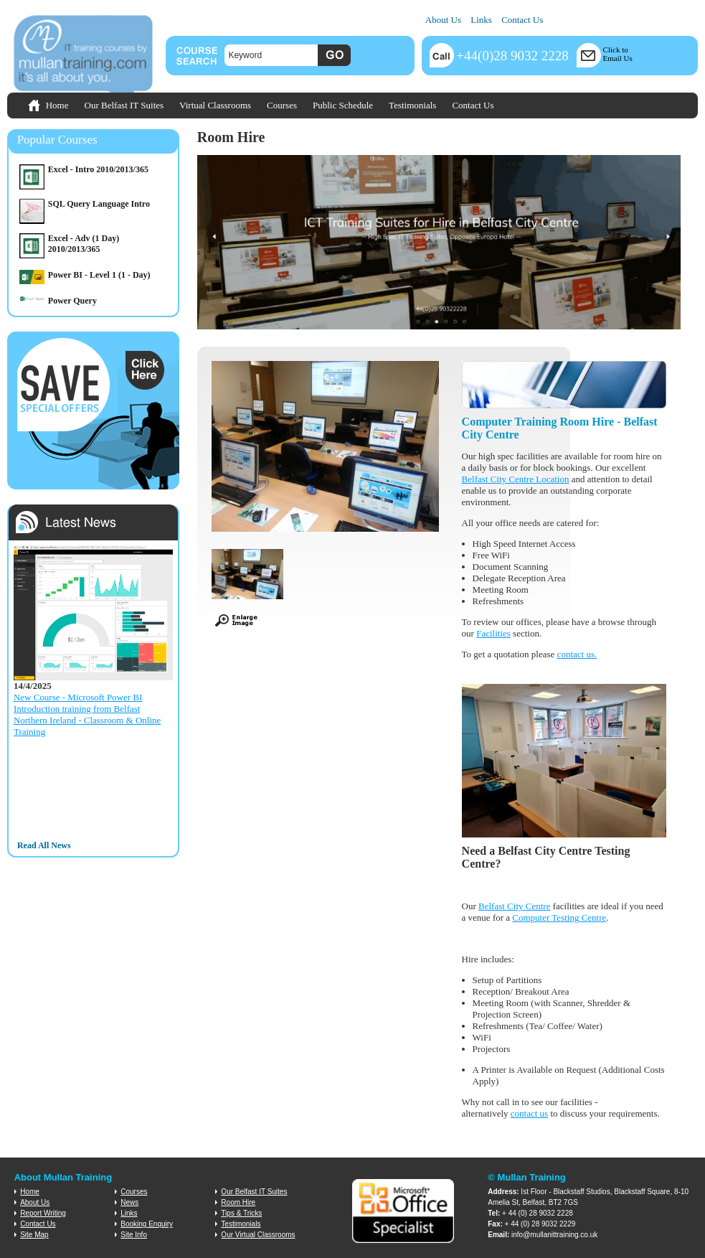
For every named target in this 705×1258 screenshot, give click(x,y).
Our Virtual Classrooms (258, 1235)
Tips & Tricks (241, 1213)
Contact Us (522, 19)
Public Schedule (343, 105)
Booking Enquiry (146, 1224)
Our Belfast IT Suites (124, 105)
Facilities (493, 633)
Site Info (133, 1235)
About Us (443, 19)
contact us (576, 654)
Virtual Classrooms (215, 105)
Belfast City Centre (514, 906)
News (129, 1202)
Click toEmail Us (618, 53)
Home (57, 105)
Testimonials (412, 105)
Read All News (44, 845)
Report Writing (43, 1213)
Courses (282, 105)
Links (481, 19)
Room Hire (238, 1202)
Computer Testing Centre (559, 917)
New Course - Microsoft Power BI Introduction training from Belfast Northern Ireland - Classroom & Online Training (87, 714)
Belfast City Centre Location (515, 479)
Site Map (34, 1235)
